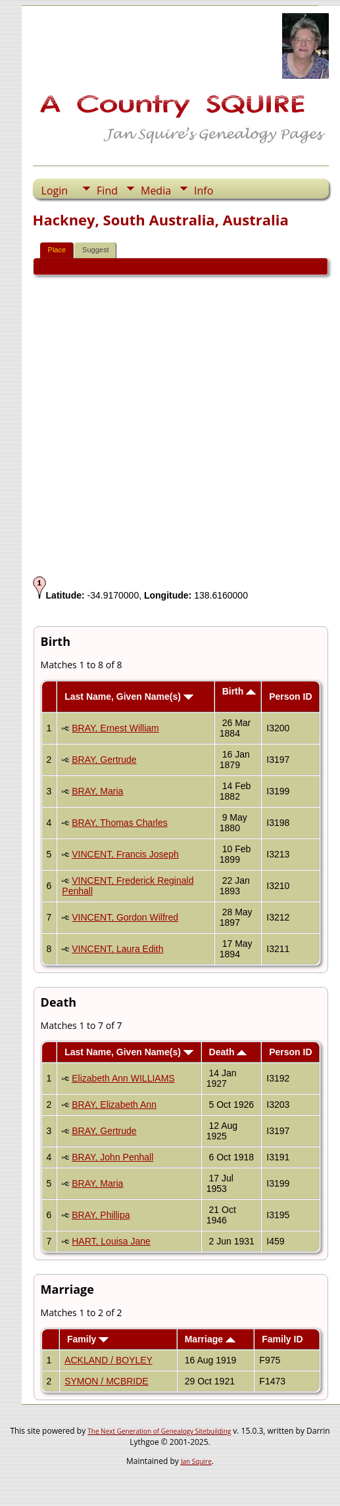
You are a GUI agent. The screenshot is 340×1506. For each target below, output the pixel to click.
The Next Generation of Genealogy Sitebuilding (159, 1431)
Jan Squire (196, 1461)
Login (54, 190)
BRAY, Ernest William (115, 728)
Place (57, 250)
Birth (239, 691)
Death (228, 1052)
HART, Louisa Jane (111, 1241)
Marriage (210, 1339)
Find (107, 190)
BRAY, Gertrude (104, 759)
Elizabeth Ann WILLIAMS (123, 1078)
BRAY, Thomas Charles (120, 822)
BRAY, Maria (97, 791)
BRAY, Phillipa (101, 1215)
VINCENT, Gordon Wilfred (125, 917)
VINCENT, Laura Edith (117, 949)
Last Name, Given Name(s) (128, 696)
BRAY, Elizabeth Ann (114, 1104)
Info (203, 190)
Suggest (95, 250)
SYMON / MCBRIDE (106, 1381)
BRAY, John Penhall (112, 1157)
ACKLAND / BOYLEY (108, 1360)
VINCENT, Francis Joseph (125, 854)
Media (156, 190)
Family (88, 1339)
